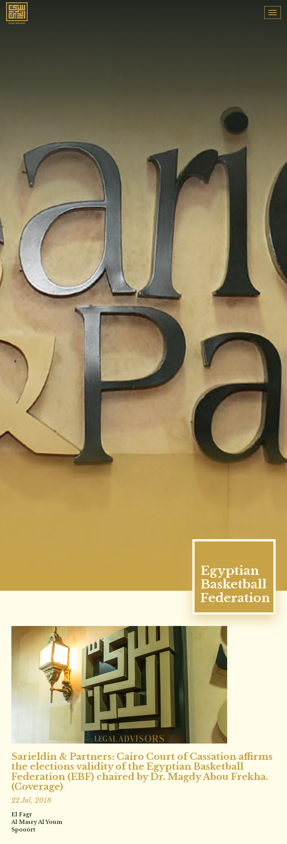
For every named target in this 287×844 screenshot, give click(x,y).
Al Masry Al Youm (36, 822)
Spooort (23, 829)
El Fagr (21, 814)
